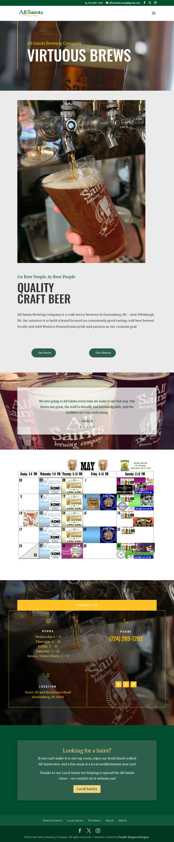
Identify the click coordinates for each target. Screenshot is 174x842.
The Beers (94, 820)
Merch (123, 820)
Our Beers (44, 352)
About (110, 820)
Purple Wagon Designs (133, 837)
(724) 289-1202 (126, 638)
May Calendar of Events (44, 568)
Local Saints (87, 789)
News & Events (52, 820)
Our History (103, 352)
